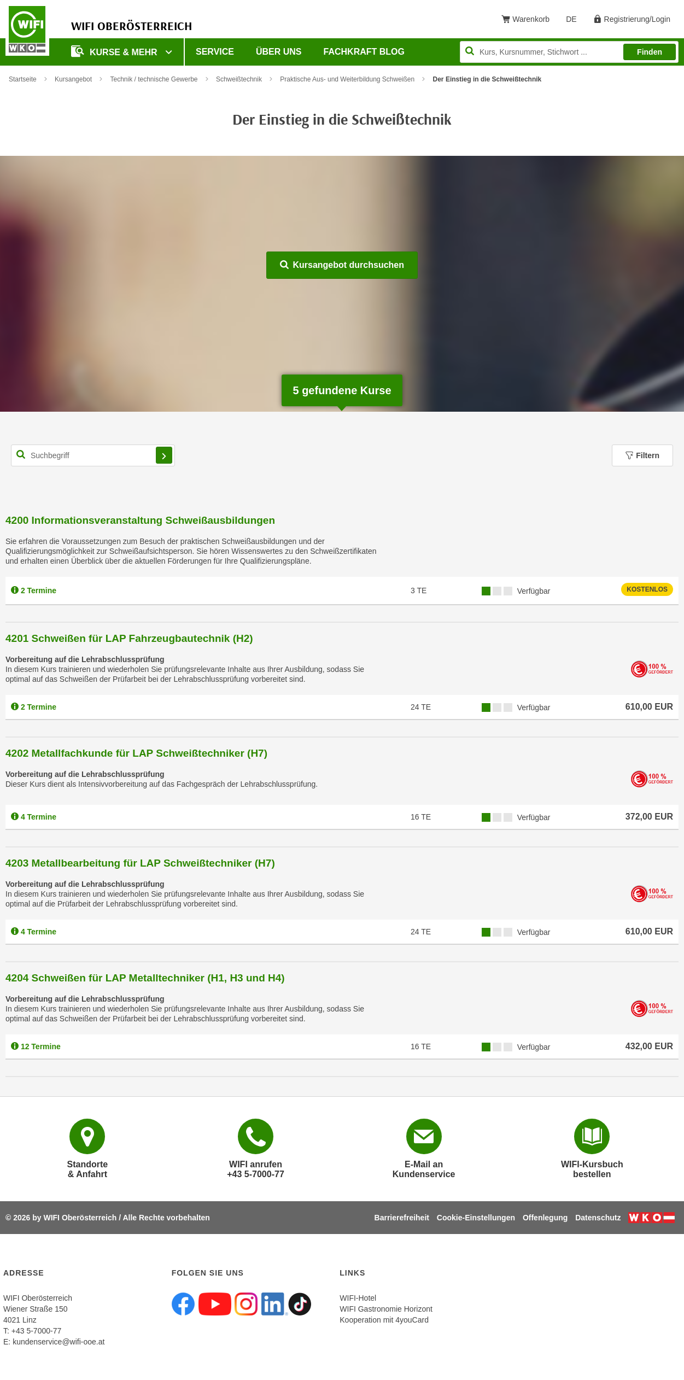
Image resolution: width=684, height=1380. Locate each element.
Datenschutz (598, 1217)
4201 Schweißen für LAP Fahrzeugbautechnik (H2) (129, 638)
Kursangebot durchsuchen (342, 265)
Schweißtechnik (239, 79)
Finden (649, 52)
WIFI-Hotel (358, 1298)
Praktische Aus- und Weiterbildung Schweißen (347, 79)
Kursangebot (73, 79)
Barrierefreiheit (402, 1217)
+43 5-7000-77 (36, 1330)
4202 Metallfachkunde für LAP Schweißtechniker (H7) (136, 753)
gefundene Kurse (342, 390)
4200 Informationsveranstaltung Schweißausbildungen (140, 520)
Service (215, 51)
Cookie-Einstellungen (476, 1217)
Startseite (23, 79)
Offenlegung (545, 1217)
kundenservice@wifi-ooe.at (58, 1341)
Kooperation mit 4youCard (384, 1319)
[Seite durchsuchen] (569, 52)
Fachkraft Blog (364, 51)
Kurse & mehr (115, 51)
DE (574, 21)
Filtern (642, 455)
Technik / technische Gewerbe (153, 79)
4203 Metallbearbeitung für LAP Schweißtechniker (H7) (140, 863)
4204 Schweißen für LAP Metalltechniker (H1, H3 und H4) (145, 978)
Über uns (279, 51)
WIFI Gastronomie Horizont (386, 1309)
